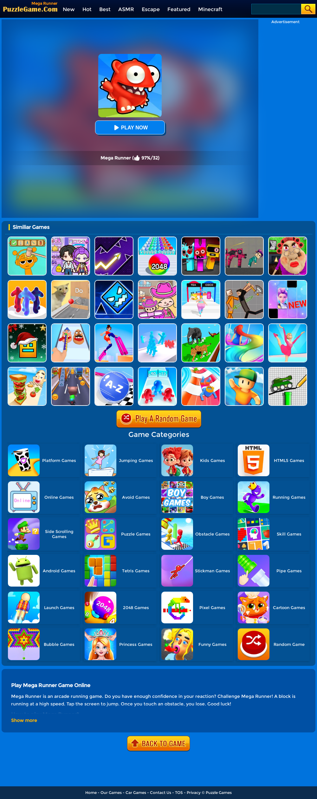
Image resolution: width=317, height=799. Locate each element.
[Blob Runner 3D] (27, 282)
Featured (179, 9)
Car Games (136, 792)
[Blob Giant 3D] (157, 369)
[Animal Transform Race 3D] (200, 325)
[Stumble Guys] (244, 369)
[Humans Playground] (244, 282)
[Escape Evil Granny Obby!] (287, 239)
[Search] (276, 9)
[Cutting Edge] (287, 325)
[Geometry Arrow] (113, 239)
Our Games (111, 792)
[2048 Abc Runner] (113, 369)
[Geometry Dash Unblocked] (113, 282)
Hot (87, 9)
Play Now (130, 128)
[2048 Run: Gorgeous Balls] (157, 239)
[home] (30, 9)
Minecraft (210, 9)
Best (105, 9)
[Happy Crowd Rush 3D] (200, 369)
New (69, 9)
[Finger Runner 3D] (70, 325)
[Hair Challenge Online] (244, 325)
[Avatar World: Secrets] (70, 239)
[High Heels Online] (113, 325)
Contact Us (160, 792)
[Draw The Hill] (287, 369)
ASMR (126, 9)
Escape (151, 9)
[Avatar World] (157, 282)
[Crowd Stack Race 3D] (157, 325)
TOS (179, 792)
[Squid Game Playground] (244, 239)
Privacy (194, 792)
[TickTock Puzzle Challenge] (70, 282)
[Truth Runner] (200, 282)
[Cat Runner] (70, 369)
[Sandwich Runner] (27, 369)
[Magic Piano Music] (287, 282)
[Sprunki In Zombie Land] (200, 239)
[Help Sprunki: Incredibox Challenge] (27, 239)
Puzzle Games (219, 792)
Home (91, 792)
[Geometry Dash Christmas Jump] (27, 325)
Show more (24, 720)
